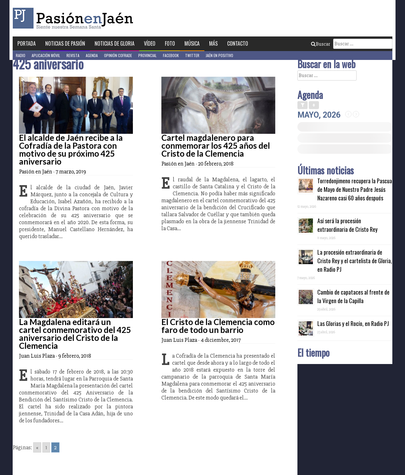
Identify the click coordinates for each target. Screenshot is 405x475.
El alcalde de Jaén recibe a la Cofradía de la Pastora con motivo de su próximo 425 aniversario (71, 149)
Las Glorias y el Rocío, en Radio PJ (353, 323)
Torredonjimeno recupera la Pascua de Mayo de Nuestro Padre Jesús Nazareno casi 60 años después (354, 189)
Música (192, 43)
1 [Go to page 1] (46, 447)
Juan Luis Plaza (37, 355)
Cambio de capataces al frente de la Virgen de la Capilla (353, 296)
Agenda (92, 55)
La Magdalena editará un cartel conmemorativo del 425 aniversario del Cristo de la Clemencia (75, 334)
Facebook (171, 55)
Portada (26, 43)
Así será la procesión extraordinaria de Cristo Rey (347, 225)
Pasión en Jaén (75, 18)
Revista (72, 55)
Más (213, 43)
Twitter (192, 55)
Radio (20, 55)
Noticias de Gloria (114, 43)
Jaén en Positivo (219, 55)
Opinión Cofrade (118, 55)
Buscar (320, 44)
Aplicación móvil (46, 55)
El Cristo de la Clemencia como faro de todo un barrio (218, 326)
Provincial (147, 55)
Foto (170, 43)
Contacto (237, 43)
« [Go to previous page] (37, 447)
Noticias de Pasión (65, 43)
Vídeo (149, 43)
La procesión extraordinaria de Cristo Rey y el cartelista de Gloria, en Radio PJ (354, 260)
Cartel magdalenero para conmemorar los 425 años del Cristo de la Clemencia (215, 146)
